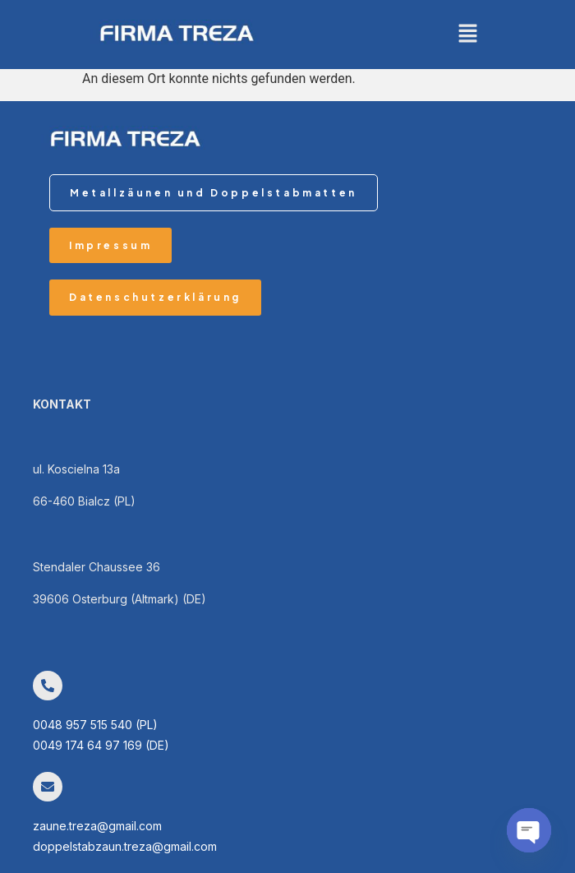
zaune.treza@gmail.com (97, 826)
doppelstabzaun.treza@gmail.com (125, 846)
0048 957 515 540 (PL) (95, 725)
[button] (468, 34)
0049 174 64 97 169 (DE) (101, 745)
